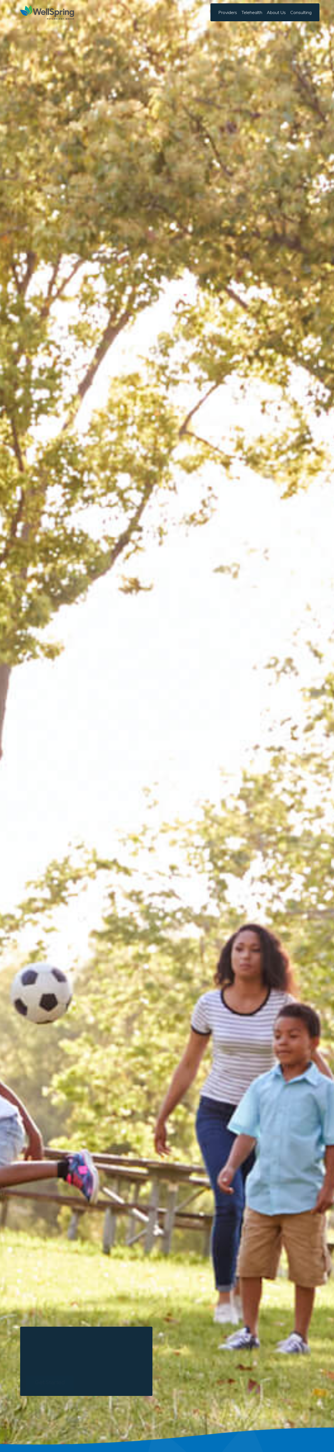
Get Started (50, 1383)
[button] (276, 12)
